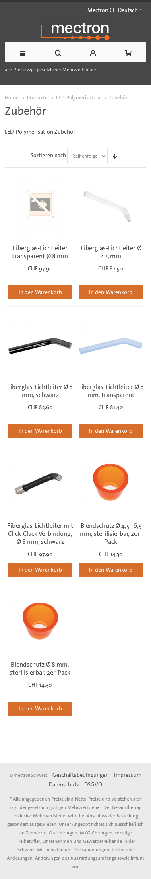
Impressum (127, 774)
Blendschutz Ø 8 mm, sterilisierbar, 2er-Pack (40, 668)
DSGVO (93, 784)
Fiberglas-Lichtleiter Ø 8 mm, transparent (111, 391)
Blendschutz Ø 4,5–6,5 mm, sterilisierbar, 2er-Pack (111, 533)
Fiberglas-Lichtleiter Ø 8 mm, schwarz (40, 391)
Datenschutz (64, 784)
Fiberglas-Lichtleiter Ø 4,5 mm (111, 252)
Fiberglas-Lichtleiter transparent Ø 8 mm (40, 252)
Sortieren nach (48, 155)
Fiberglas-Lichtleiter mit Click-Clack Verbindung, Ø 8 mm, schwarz (40, 533)
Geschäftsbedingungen (80, 774)
